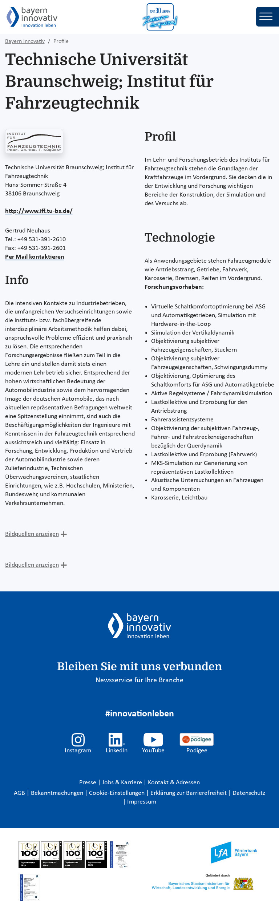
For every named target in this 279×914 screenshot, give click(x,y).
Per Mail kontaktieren (34, 257)
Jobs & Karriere (122, 782)
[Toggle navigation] (267, 17)
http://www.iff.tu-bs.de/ (39, 211)
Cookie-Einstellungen (117, 793)
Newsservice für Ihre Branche (139, 680)
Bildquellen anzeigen (32, 534)
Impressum (141, 801)
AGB (20, 793)
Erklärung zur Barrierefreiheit (189, 793)
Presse (88, 782)
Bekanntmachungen (58, 793)
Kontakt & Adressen (174, 782)
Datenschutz (248, 793)
